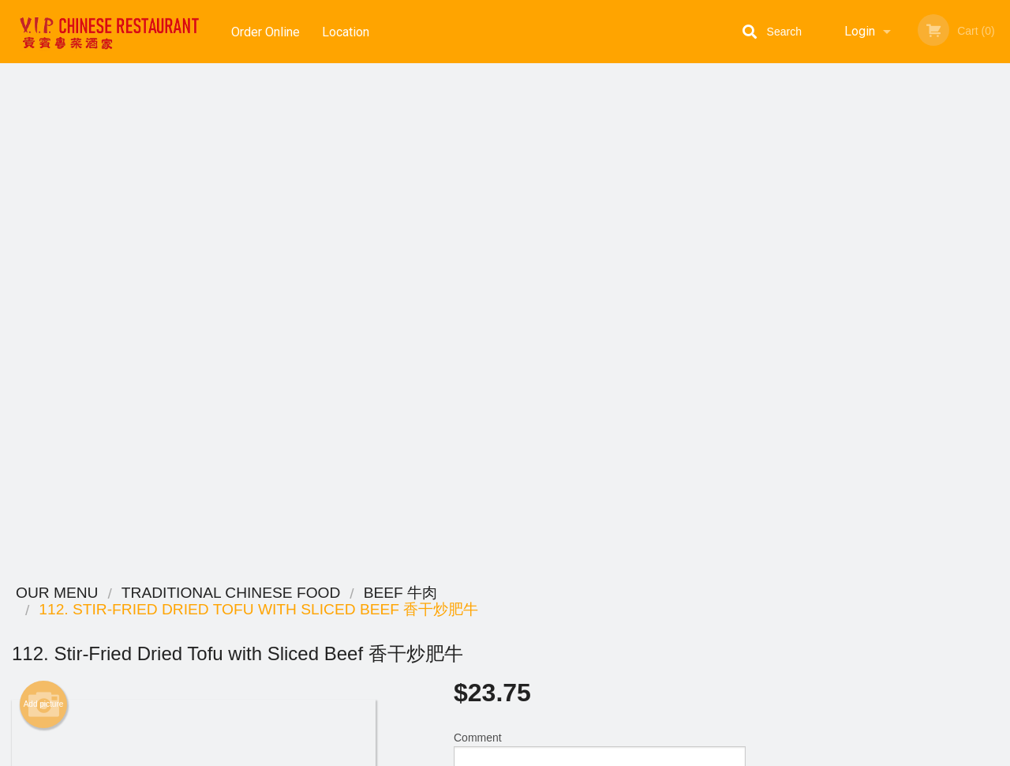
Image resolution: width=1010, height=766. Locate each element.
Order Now (883, 98)
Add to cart (611, 321)
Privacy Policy (613, 653)
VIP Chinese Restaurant (207, 593)
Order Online (265, 31)
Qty (498, 316)
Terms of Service (531, 754)
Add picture (44, 198)
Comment (600, 252)
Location (346, 31)
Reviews (601, 614)
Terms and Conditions (631, 634)
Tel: (762, 653)
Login (859, 31)
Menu (464, 614)
